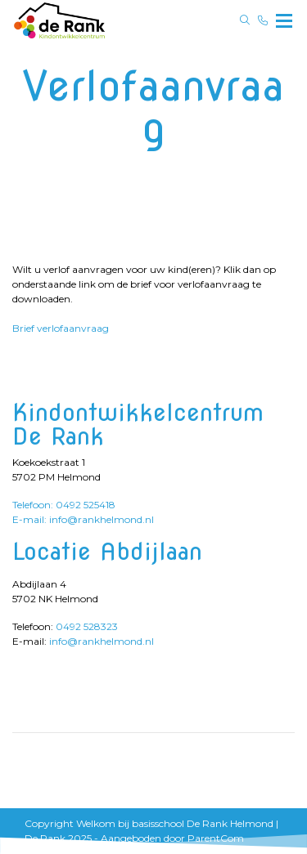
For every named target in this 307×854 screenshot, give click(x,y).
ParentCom (215, 838)
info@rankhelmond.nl (101, 641)
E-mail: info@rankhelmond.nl (83, 519)
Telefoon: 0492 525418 (63, 505)
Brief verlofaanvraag (60, 328)
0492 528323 (87, 626)
